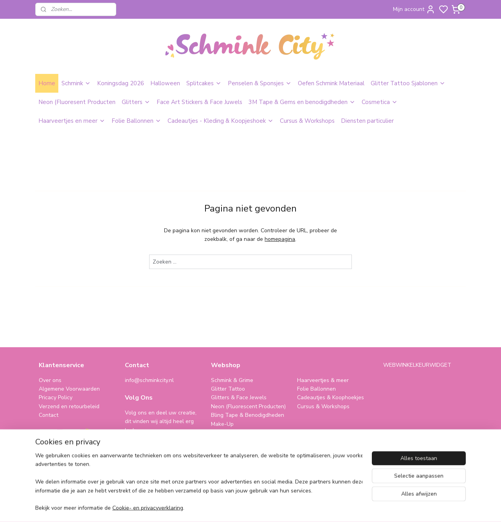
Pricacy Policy (55, 397)
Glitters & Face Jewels (239, 397)
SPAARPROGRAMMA (239, 441)
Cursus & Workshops (307, 121)
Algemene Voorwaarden (69, 389)
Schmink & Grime (232, 380)
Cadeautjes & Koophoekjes (330, 397)
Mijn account (414, 9)
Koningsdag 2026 (120, 83)
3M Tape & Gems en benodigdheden (302, 102)
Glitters (136, 102)
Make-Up (222, 424)
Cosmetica (380, 102)
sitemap (289, 508)
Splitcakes (204, 83)
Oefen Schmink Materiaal (331, 83)
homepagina (280, 239)
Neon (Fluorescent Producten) (248, 406)
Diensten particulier (367, 121)
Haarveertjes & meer (323, 380)
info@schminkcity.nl (149, 380)
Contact (48, 415)
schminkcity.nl (319, 441)
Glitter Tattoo (228, 389)
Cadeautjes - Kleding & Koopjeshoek (221, 121)
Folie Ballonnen (136, 121)
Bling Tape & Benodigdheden (247, 415)
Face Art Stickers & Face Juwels (199, 102)
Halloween (165, 83)
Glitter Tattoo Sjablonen (408, 83)
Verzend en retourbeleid (69, 406)
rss (303, 508)
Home (46, 83)
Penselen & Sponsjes (260, 83)
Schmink (76, 83)
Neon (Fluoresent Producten (76, 102)
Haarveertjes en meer (71, 121)
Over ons (50, 380)
